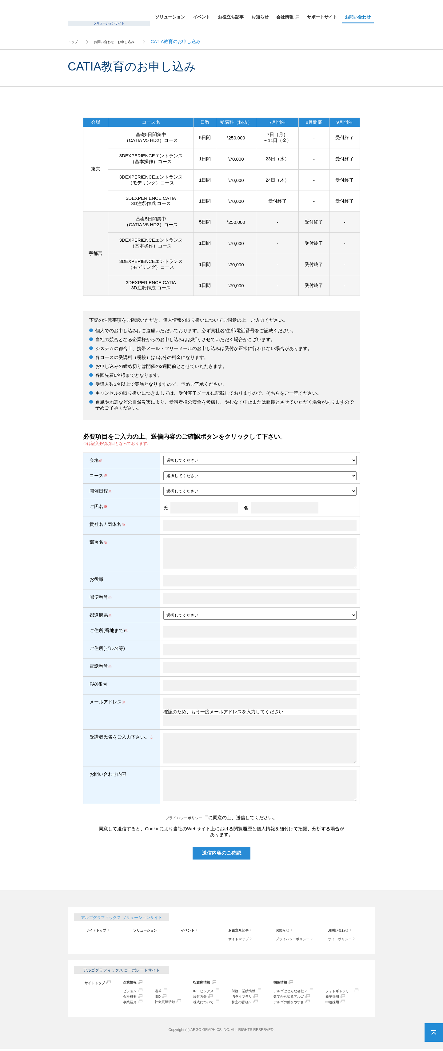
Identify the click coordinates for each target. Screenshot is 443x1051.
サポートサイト (322, 16)
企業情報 (128, 983)
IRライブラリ (238, 998)
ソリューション (170, 16)
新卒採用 (330, 998)
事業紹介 (128, 1003)
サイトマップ (239, 939)
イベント (201, 16)
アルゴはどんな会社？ (287, 992)
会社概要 (128, 998)
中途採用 (330, 1003)
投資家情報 (197, 983)
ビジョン (128, 992)
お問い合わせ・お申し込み (125, 41)
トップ (75, 41)
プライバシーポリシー (184, 817)
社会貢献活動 (163, 1003)
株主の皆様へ (238, 1003)
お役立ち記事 (231, 16)
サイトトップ (96, 930)
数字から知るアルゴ (285, 998)
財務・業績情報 (240, 992)
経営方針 (195, 998)
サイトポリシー (340, 939)
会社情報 (284, 16)
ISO (154, 998)
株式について (199, 1003)
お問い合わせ (358, 16)
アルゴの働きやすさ (285, 1003)
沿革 (155, 992)
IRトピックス (199, 992)
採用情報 (275, 983)
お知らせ (260, 16)
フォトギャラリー (338, 992)
